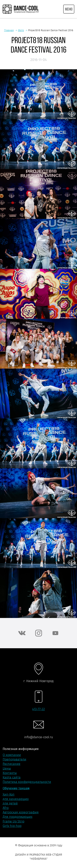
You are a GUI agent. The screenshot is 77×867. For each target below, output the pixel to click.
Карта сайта (12, 777)
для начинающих (16, 799)
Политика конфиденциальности (27, 782)
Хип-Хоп (8, 794)
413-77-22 (38, 709)
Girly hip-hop (12, 826)
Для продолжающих (17, 816)
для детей (10, 803)
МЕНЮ (69, 9)
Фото (21, 30)
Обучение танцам (16, 788)
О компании (12, 755)
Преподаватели (14, 759)
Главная (9, 30)
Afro (6, 808)
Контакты (10, 773)
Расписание (11, 764)
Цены (7, 768)
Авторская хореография (21, 812)
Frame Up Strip (13, 821)
